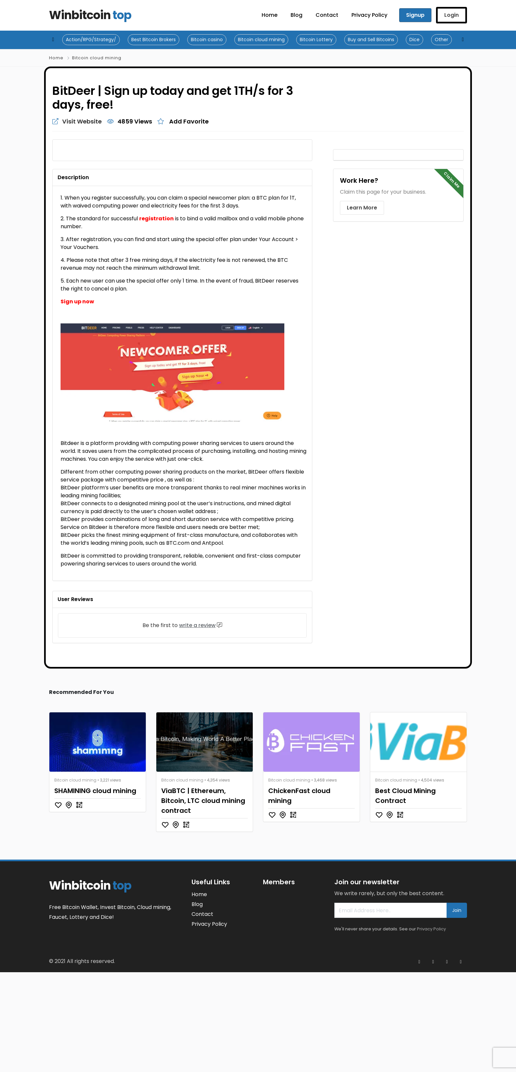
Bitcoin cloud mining (261, 39)
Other (441, 39)
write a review (197, 725)
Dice (414, 39)
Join (456, 1010)
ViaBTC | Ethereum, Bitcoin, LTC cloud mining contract (203, 900)
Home (56, 58)
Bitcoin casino (207, 39)
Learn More (362, 207)
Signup (415, 15)
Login (451, 15)
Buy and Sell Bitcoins (371, 39)
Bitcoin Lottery (316, 39)
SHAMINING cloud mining (95, 890)
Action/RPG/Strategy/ (91, 39)
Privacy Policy (431, 1029)
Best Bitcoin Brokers (153, 39)
